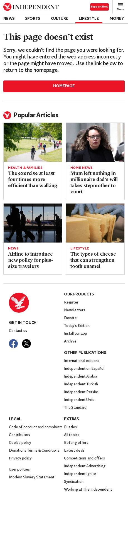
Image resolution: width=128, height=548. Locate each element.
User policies (19, 470)
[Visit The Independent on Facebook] (13, 343)
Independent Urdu (79, 400)
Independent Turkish (81, 384)
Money (117, 19)
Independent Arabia (80, 377)
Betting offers (76, 443)
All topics (71, 435)
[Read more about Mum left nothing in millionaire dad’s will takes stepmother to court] (95, 142)
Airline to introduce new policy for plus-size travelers (30, 260)
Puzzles (70, 427)
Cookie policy (20, 443)
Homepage (64, 86)
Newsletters (74, 310)
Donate (70, 318)
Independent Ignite (80, 474)
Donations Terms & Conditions (34, 451)
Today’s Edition (77, 326)
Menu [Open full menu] (120, 7)
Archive (70, 341)
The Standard (75, 408)
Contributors (19, 435)
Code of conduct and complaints (36, 427)
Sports (32, 19)
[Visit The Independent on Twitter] (26, 343)
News (8, 19)
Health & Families (25, 168)
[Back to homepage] (31, 7)
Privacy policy (20, 458)
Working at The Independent (88, 490)
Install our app (75, 334)
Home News (81, 168)
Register (71, 302)
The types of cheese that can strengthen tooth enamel (93, 260)
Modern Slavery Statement (32, 477)
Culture (59, 19)
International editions (81, 361)
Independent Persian (81, 392)
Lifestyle (89, 19)
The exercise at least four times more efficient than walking (32, 180)
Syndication (73, 482)
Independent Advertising (84, 466)
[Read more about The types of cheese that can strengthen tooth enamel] (95, 223)
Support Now (99, 6)
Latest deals (74, 451)
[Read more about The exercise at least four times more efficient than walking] (33, 142)
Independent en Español (84, 369)
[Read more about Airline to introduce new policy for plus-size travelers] (33, 223)
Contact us (18, 331)
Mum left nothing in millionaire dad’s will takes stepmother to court (94, 183)
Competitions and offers (84, 458)
